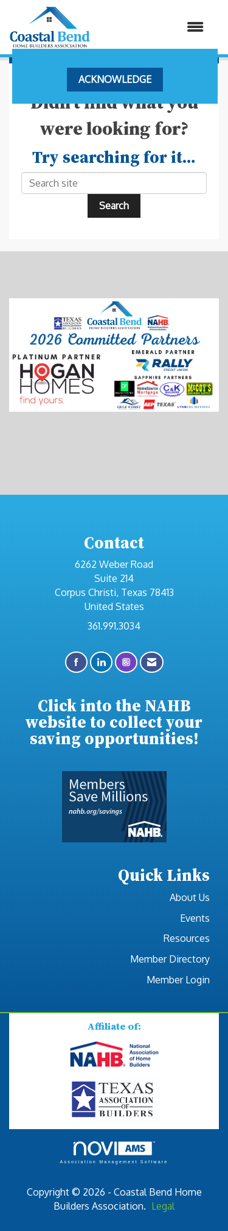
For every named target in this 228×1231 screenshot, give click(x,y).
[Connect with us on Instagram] (126, 662)
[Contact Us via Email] (152, 662)
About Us (190, 897)
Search (114, 205)
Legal (162, 1206)
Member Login (178, 980)
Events (195, 918)
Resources (187, 938)
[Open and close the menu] (153, 27)
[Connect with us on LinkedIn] (101, 662)
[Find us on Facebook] (76, 662)
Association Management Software (114, 1152)
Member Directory (170, 959)
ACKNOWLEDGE (114, 79)
